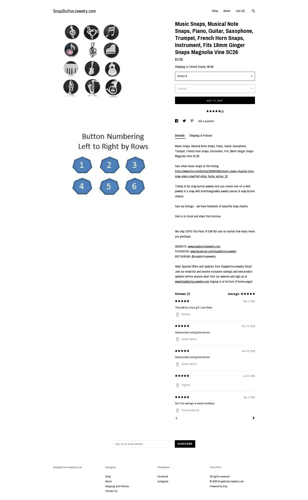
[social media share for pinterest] (192, 121)
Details (180, 135)
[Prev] (176, 419)
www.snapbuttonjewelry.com (204, 246)
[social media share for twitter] (185, 121)
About (226, 11)
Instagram (163, 481)
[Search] (253, 11)
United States (197, 66)
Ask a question (206, 121)
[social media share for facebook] (177, 121)
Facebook (163, 476)
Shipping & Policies (200, 135)
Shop (215, 11)
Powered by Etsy (218, 486)
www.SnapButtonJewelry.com (192, 281)
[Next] (253, 418)
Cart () (240, 11)
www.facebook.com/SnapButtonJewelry (213, 251)
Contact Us (111, 491)
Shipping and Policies (117, 486)
